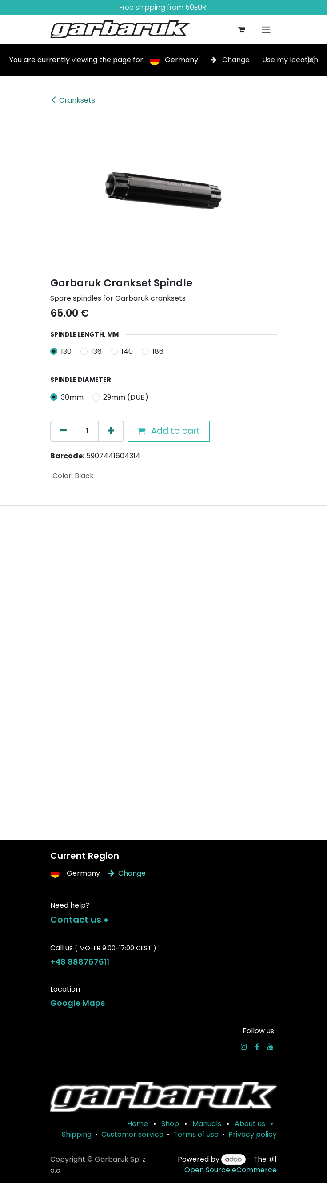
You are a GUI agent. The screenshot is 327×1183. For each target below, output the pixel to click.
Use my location (290, 60)
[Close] (311, 60)
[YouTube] (270, 1046)
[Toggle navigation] (266, 29)
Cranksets (72, 100)
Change (231, 60)
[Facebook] (257, 1046)
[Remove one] (63, 431)
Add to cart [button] (168, 431)
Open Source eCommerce (230, 1170)
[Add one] (111, 431)
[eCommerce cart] (241, 29)
